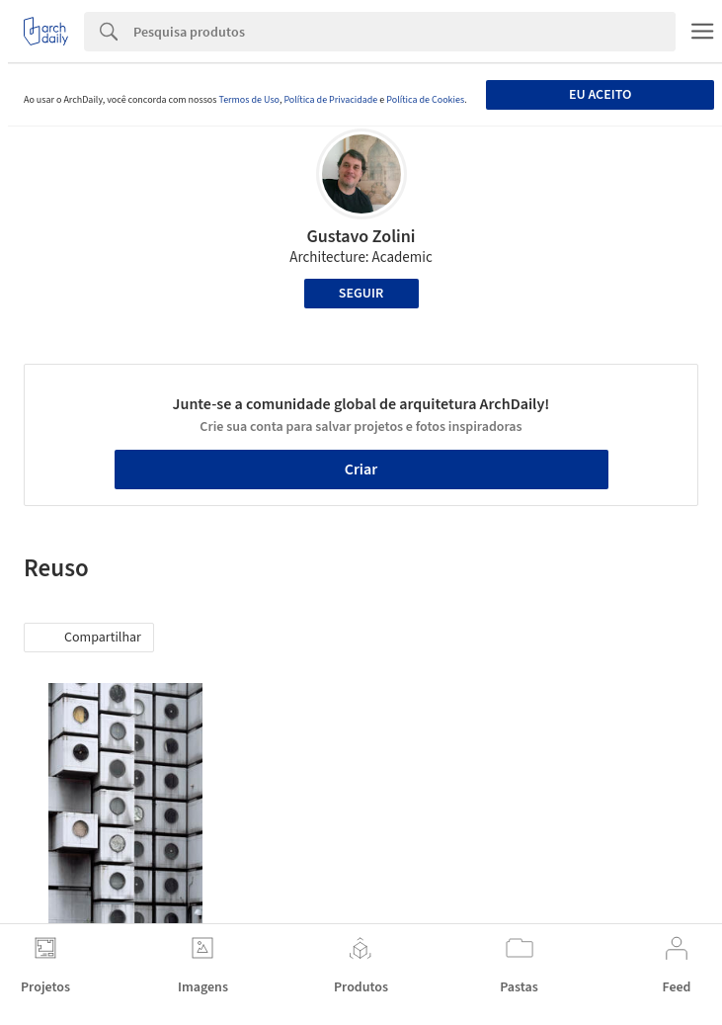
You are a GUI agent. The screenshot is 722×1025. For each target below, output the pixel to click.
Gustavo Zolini (360, 236)
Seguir (361, 293)
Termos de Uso (248, 100)
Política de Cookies (425, 100)
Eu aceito (600, 95)
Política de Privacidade (330, 100)
